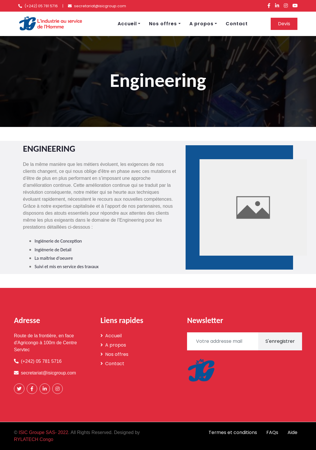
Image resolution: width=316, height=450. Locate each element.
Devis (284, 23)
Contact (237, 23)
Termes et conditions (233, 432)
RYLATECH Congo (33, 439)
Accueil (127, 23)
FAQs (272, 432)
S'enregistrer (280, 341)
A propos (201, 23)
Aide (292, 432)
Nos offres (163, 23)
